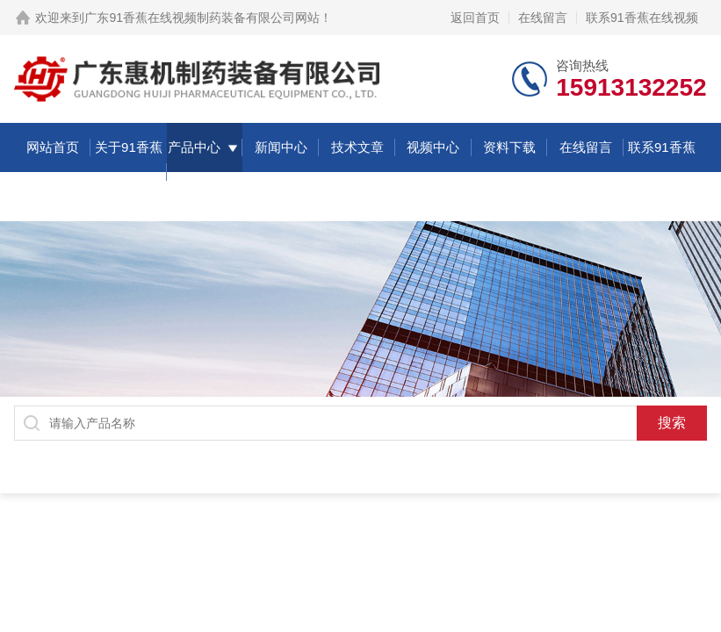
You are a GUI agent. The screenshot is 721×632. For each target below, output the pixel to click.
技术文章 (357, 147)
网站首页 (52, 147)
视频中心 (433, 147)
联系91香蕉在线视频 (642, 18)
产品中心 (194, 147)
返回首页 (475, 18)
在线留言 (542, 18)
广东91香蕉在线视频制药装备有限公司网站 (202, 18)
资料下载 (509, 147)
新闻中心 (281, 147)
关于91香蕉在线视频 (128, 172)
